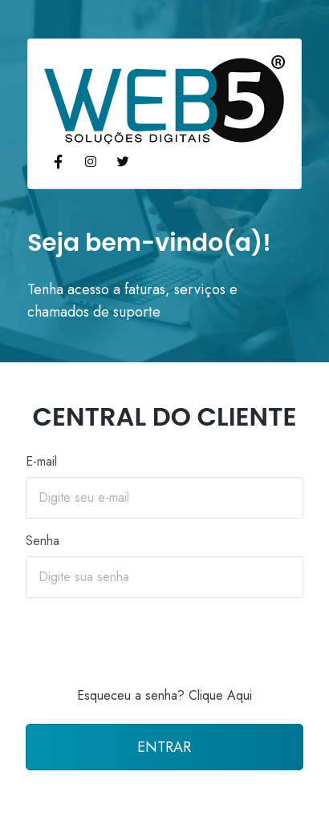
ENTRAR (164, 747)
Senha (42, 540)
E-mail (41, 461)
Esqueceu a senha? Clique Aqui (164, 695)
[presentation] (164, 642)
